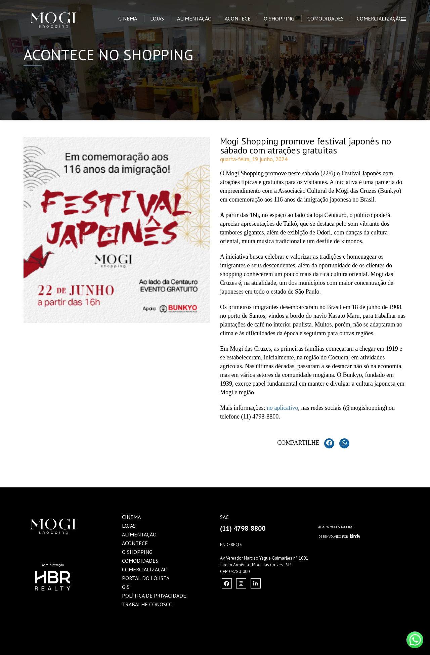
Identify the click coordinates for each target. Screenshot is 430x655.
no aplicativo (282, 407)
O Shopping (279, 18)
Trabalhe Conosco (147, 604)
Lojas (157, 18)
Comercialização (379, 18)
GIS (126, 586)
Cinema (127, 18)
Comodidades (325, 18)
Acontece (238, 18)
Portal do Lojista (145, 578)
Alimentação (194, 18)
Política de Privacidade (154, 595)
